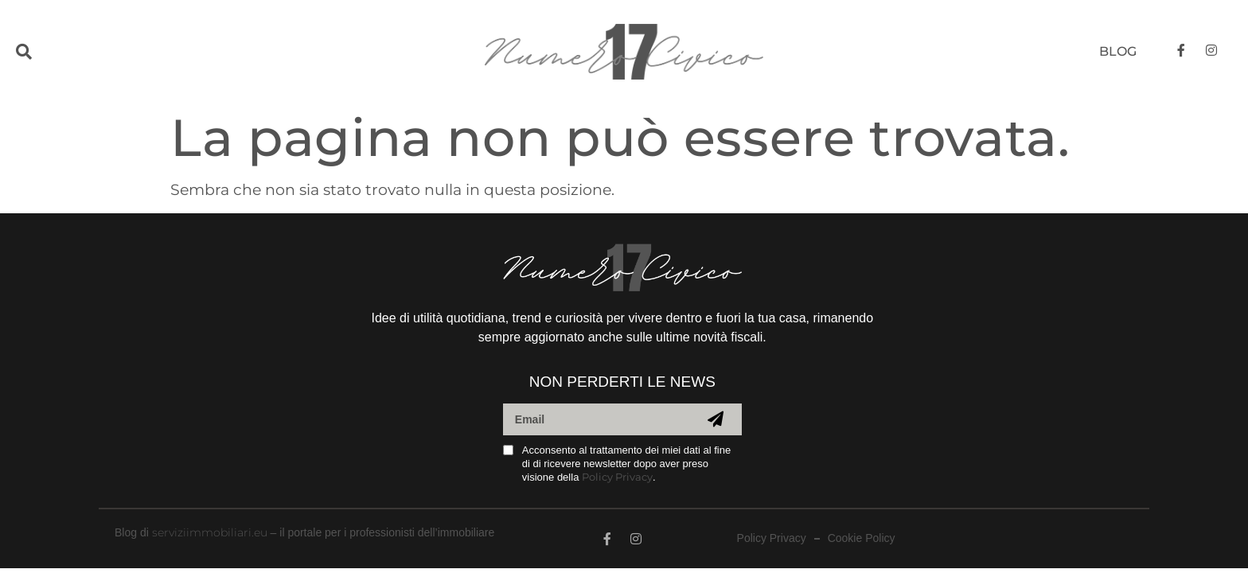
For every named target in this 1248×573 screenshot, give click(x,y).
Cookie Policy (861, 538)
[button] (57, 52)
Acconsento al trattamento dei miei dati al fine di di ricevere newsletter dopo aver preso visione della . (626, 463)
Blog (1118, 51)
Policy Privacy (617, 476)
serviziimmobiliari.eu (209, 532)
